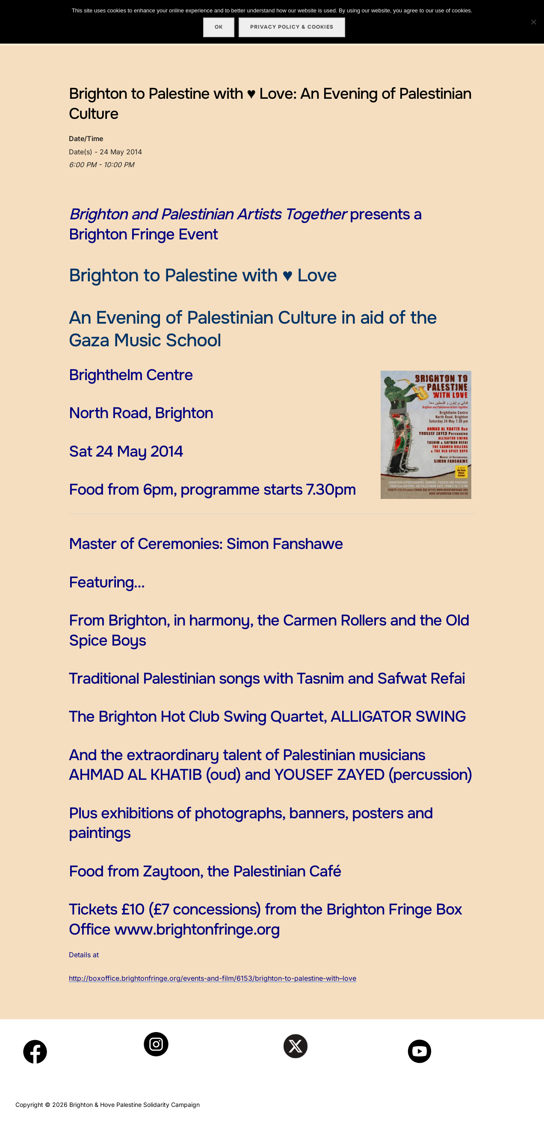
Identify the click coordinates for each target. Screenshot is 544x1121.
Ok (219, 27)
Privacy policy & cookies (292, 27)
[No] (533, 22)
